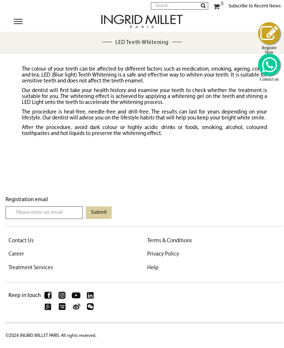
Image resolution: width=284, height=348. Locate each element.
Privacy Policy (163, 254)
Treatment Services (31, 268)
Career (16, 254)
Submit (99, 212)
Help (153, 268)
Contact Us (21, 241)
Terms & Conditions (169, 241)
